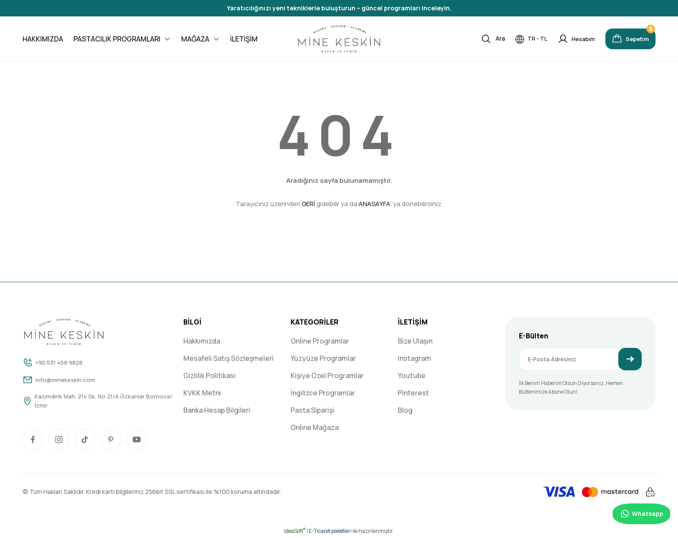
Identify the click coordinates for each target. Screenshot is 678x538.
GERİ (308, 203)
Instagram (414, 358)
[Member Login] (564, 39)
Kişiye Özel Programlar (327, 375)
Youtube (411, 375)
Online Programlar (320, 341)
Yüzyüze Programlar (323, 358)
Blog (405, 410)
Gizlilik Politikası (209, 375)
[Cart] (625, 39)
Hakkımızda (201, 341)
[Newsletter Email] (580, 359)
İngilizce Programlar (323, 393)
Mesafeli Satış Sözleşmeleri (228, 358)
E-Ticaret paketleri (330, 531)
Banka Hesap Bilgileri (216, 410)
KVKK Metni (202, 393)
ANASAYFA (374, 203)
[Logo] (339, 38)
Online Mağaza (315, 427)
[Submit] (630, 359)
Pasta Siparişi (312, 410)
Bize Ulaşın (415, 341)
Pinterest (413, 393)
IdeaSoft (295, 531)
